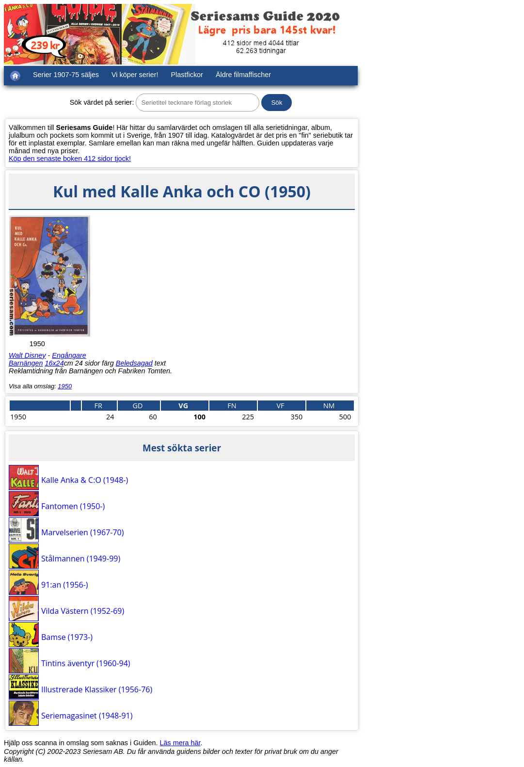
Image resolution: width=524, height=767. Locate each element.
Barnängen (26, 363)
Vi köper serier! (135, 75)
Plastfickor (187, 75)
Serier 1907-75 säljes (66, 75)
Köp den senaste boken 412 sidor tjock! (70, 158)
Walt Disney (27, 355)
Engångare (69, 355)
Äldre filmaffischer (243, 75)
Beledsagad (134, 363)
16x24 (54, 363)
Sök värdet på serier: (102, 102)
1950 (65, 386)
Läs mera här (180, 743)
